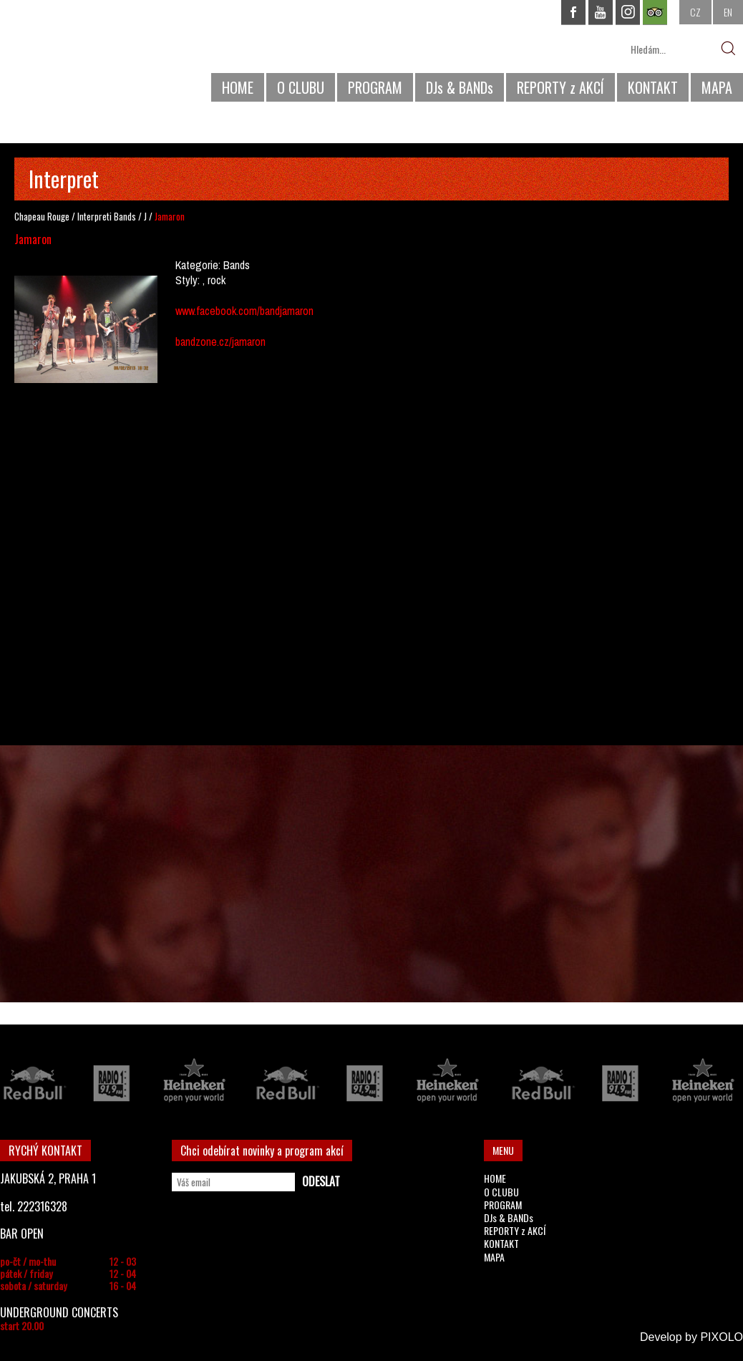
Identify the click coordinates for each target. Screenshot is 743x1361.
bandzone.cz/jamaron (220, 341)
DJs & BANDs (459, 87)
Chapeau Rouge (41, 216)
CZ (695, 11)
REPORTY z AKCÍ (560, 87)
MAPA (716, 87)
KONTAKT (653, 87)
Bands (125, 216)
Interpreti (94, 216)
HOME (237, 87)
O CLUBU (300, 87)
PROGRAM (375, 87)
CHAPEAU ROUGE (78, 56)
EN (728, 11)
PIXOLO (721, 1337)
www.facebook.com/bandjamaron (244, 311)
